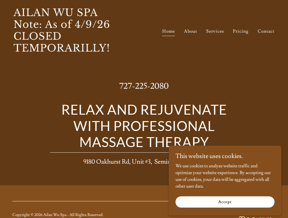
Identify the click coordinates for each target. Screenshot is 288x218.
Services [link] (215, 31)
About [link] (190, 31)
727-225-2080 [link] (144, 86)
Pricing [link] (241, 31)
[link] (77, 50)
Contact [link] (266, 31)
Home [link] (168, 31)
